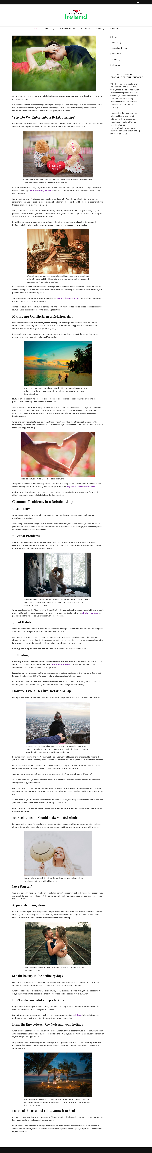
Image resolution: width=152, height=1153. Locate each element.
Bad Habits (85, 28)
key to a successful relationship (81, 486)
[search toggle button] (138, 2)
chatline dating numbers (41, 190)
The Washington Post (61, 664)
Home (36, 28)
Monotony (49, 28)
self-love (77, 1015)
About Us (114, 28)
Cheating (100, 28)
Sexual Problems (67, 28)
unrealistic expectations (68, 298)
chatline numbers (90, 613)
